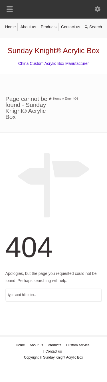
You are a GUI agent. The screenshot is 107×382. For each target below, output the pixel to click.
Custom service (78, 345)
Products (48, 27)
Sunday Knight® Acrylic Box (53, 50)
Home (10, 27)
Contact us (70, 27)
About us (28, 27)
